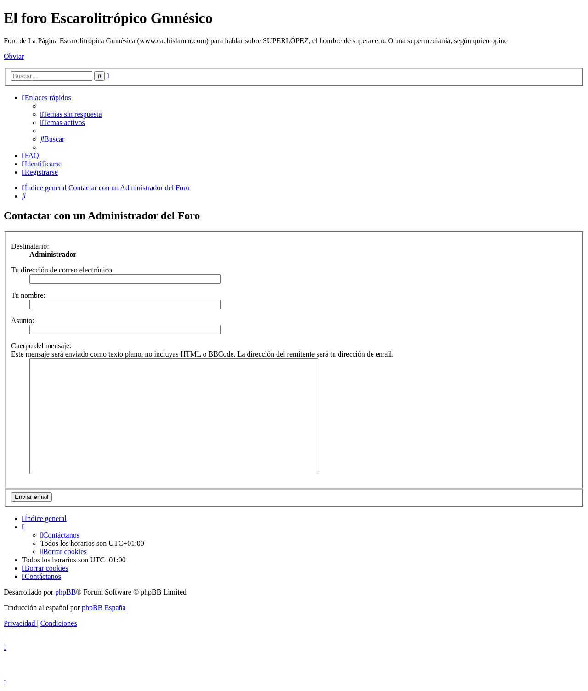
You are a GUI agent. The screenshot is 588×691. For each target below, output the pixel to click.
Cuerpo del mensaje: (41, 346)
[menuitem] (71, 114)
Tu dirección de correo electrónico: (62, 270)
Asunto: (22, 320)
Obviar (14, 56)
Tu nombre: (28, 295)
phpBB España (104, 608)
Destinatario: (30, 246)
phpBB (65, 592)
